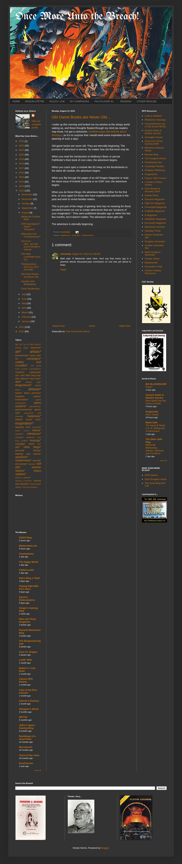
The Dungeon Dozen (155, 158)
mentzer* (19, 434)
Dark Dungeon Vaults (156, 479)
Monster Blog (151, 154)
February (27, 317)
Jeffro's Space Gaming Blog (27, 726)
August (26, 212)
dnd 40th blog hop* (31, 375)
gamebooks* (35, 406)
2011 (22, 327)
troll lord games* (30, 487)
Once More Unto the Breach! (77, 16)
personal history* (28, 450)
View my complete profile (36, 124)
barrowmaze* (22, 355)
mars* (18, 430)
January (26, 321)
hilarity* (19, 419)
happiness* (65, 235)
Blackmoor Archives (155, 227)
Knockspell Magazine (156, 207)
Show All (37, 770)
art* (18, 351)
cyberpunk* (35, 372)
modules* (19, 437)
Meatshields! (151, 262)
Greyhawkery (26, 553)
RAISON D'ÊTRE (34, 101)
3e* (24, 344)
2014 (22, 181)
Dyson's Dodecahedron (27, 598)
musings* (76, 235)
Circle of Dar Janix (29, 755)
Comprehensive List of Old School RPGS (155, 125)
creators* (20, 372)
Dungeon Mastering (155, 170)
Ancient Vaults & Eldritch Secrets (153, 132)
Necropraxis (25, 747)
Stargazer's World (29, 709)
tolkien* (18, 487)
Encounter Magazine (155, 223)
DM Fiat (23, 717)
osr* (17, 447)
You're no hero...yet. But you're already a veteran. (30, 245)
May (24, 303)
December (27, 194)
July (24, 294)
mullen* (24, 440)
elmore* (34, 389)
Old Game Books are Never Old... (81, 117)
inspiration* (24, 423)
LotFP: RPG (25, 660)
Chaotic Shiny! (152, 258)
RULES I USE (57, 101)
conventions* (35, 369)
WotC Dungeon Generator (152, 253)
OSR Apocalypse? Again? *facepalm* (30, 226)
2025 (22, 141)
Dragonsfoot (151, 174)
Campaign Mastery (154, 166)
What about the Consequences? (30, 235)
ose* (39, 444)
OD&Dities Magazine (155, 219)
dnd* (18, 381)
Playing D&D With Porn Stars (29, 587)
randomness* (88, 235)
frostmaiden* (21, 399)
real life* (37, 460)
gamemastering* (23, 409)
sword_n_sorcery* (23, 480)
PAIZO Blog (25, 537)
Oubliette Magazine (155, 211)
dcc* (17, 375)
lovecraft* (36, 427)
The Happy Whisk (28, 562)
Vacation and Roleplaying (28, 282)
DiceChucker (26, 763)
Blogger (105, 848)
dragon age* (33, 382)
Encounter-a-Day (153, 266)
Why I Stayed (152, 414)
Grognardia (152, 411)
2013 (22, 186)
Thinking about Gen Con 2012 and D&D (30, 267)
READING (126, 101)
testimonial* (35, 484)
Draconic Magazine (154, 199)
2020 (22, 154)
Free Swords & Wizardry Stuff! (152, 190)
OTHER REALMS (146, 101)
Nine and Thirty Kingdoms (27, 620)
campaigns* (34, 358)
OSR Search (151, 475)
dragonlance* (23, 385)
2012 (22, 190)
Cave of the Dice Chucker (28, 691)
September (28, 208)
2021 (22, 150)
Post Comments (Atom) (78, 331)
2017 (22, 168)
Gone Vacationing (30, 288)
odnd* (31, 443)
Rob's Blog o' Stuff (29, 578)
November (27, 199)
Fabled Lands (26, 570)
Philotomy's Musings (155, 119)
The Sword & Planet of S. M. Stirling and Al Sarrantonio (155, 428)
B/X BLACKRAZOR (156, 384)
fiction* (18, 393)
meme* (36, 430)
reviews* (32, 464)
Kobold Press (151, 195)
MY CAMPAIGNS (79, 101)
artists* (35, 351)
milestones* (34, 433)
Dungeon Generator (155, 241)
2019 (22, 159)
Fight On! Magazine (155, 203)
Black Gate (151, 422)
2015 (22, 177)
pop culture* (33, 453)
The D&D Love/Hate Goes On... (30, 257)
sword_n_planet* (23, 477)
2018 (22, 163)
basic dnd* (35, 355)
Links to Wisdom (153, 116)
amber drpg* (21, 347)
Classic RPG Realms (26, 680)
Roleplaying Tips (153, 162)
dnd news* (35, 378)
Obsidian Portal (152, 230)
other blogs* (32, 447)
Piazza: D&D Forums (155, 178)
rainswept (65, 254)
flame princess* (32, 393)
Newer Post (59, 326)
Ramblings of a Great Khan (27, 737)
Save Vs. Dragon (28, 652)
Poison (149, 387)
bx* (17, 358)
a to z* (37, 344)
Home (92, 326)
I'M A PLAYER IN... (104, 101)
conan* (24, 369)
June (24, 299)
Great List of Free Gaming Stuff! (154, 142)
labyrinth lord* (23, 427)
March (25, 312)
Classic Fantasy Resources (153, 272)
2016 (22, 172)
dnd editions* (22, 378)
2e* (21, 344)
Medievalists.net (28, 545)
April (24, 307)
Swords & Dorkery (29, 700)
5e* (32, 344)
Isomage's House (153, 137)
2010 (22, 331)
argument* (35, 347)
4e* (28, 345)
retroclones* (21, 464)
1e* (17, 344)
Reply (63, 269)
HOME (16, 101)
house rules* (33, 419)
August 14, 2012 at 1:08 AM (86, 254)
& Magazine (151, 215)
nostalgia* (20, 443)
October (26, 203)
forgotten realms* (28, 396)
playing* (19, 453)
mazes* (26, 431)
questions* (21, 456)
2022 (22, 145)
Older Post (124, 326)
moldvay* (30, 437)
